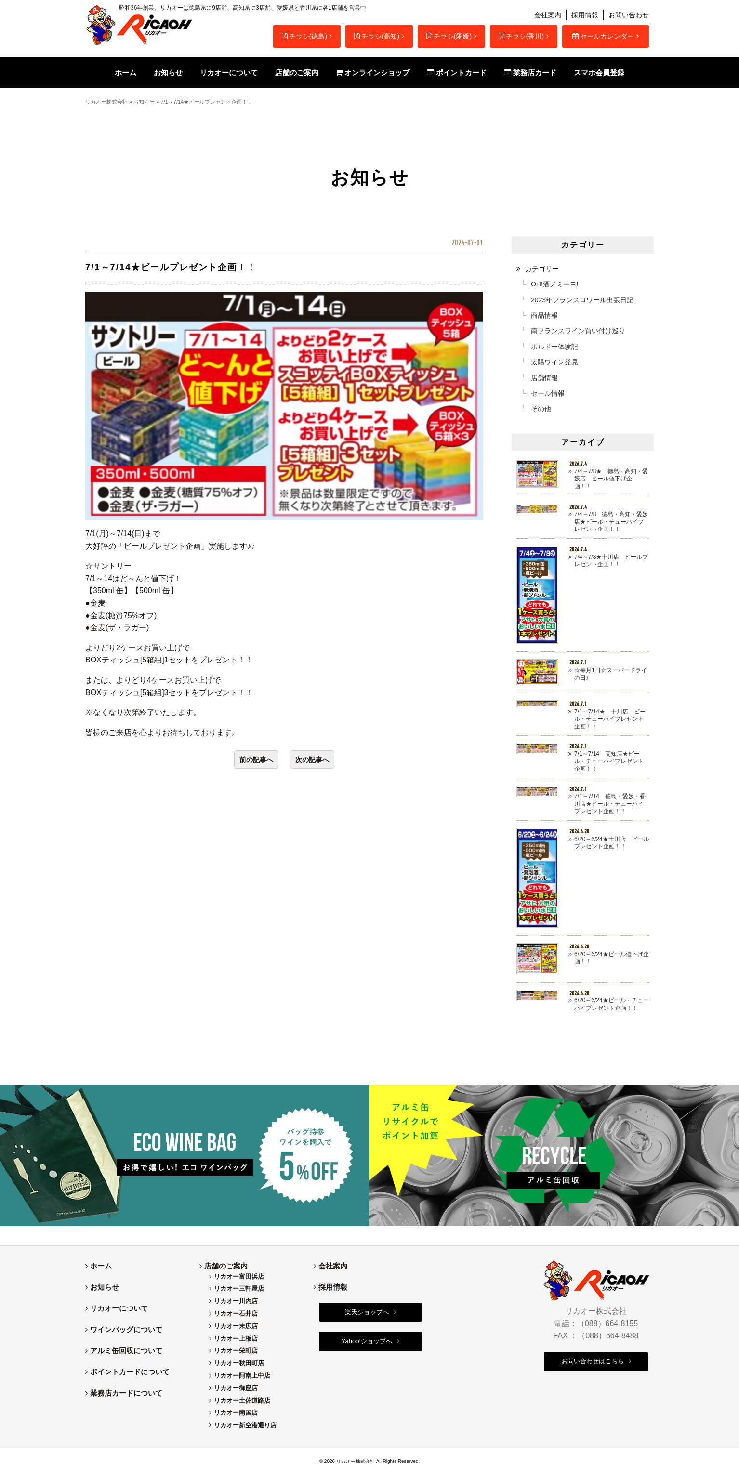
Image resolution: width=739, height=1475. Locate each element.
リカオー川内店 (236, 1301)
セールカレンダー (603, 36)
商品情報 (544, 315)
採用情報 (584, 15)
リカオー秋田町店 (239, 1363)
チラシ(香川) (521, 36)
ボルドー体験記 (554, 346)
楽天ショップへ (367, 1312)
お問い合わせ (628, 15)
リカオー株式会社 (106, 101)
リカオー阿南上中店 (242, 1375)
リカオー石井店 (236, 1313)
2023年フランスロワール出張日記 (582, 300)
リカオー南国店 (236, 1412)
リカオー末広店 (236, 1326)
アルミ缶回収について (126, 1350)
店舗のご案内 (226, 1266)
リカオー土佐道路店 (242, 1400)
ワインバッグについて (126, 1329)
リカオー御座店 (236, 1388)
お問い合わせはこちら (592, 1361)
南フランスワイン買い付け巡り (578, 331)
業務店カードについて (126, 1393)
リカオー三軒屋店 (239, 1288)
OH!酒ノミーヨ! (555, 284)
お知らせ (144, 101)
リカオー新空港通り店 (245, 1425)
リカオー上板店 (236, 1338)
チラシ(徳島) (304, 36)
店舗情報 (544, 378)
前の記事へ (256, 759)
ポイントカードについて (130, 1372)
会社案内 (547, 15)
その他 (541, 409)
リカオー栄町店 (236, 1350)
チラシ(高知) (376, 36)
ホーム (101, 1266)
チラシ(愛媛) (449, 36)
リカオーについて (119, 1308)
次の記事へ (312, 759)
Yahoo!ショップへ (367, 1341)
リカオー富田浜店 (239, 1276)
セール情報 (548, 393)
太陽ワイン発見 (554, 362)
